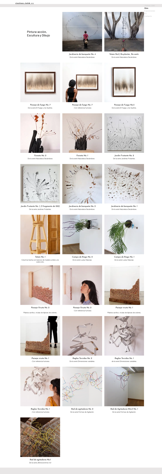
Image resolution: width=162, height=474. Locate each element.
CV (145, 13)
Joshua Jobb (149, 5)
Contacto (148, 16)
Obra (146, 8)
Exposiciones (149, 11)
